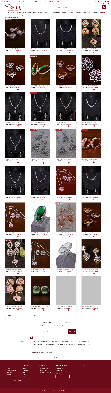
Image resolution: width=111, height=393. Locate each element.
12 (31, 315)
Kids (50, 12)
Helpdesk (9, 378)
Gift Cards (55, 1)
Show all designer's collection (11, 17)
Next (35, 315)
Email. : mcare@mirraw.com (13, 383)
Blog (24, 372)
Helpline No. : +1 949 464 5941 (14, 380)
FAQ (8, 376)
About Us (25, 368)
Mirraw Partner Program (45, 372)
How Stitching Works (11, 370)
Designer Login (42, 370)
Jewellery (40, 12)
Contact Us (25, 370)
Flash (102, 12)
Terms (24, 374)
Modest (64, 12)
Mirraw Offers (59, 370)
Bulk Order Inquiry (44, 1)
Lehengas (18, 12)
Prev (18, 346)
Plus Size (95, 12)
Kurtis (34, 12)
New (8, 12)
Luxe (70, 12)
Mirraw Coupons (59, 368)
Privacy (24, 376)
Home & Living (87, 12)
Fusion (78, 12)
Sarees (12, 12)
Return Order (32, 1)
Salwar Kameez (27, 12)
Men (45, 12)
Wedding (56, 12)
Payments (9, 374)
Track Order (25, 1)
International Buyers (44, 368)
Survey (37, 1)
